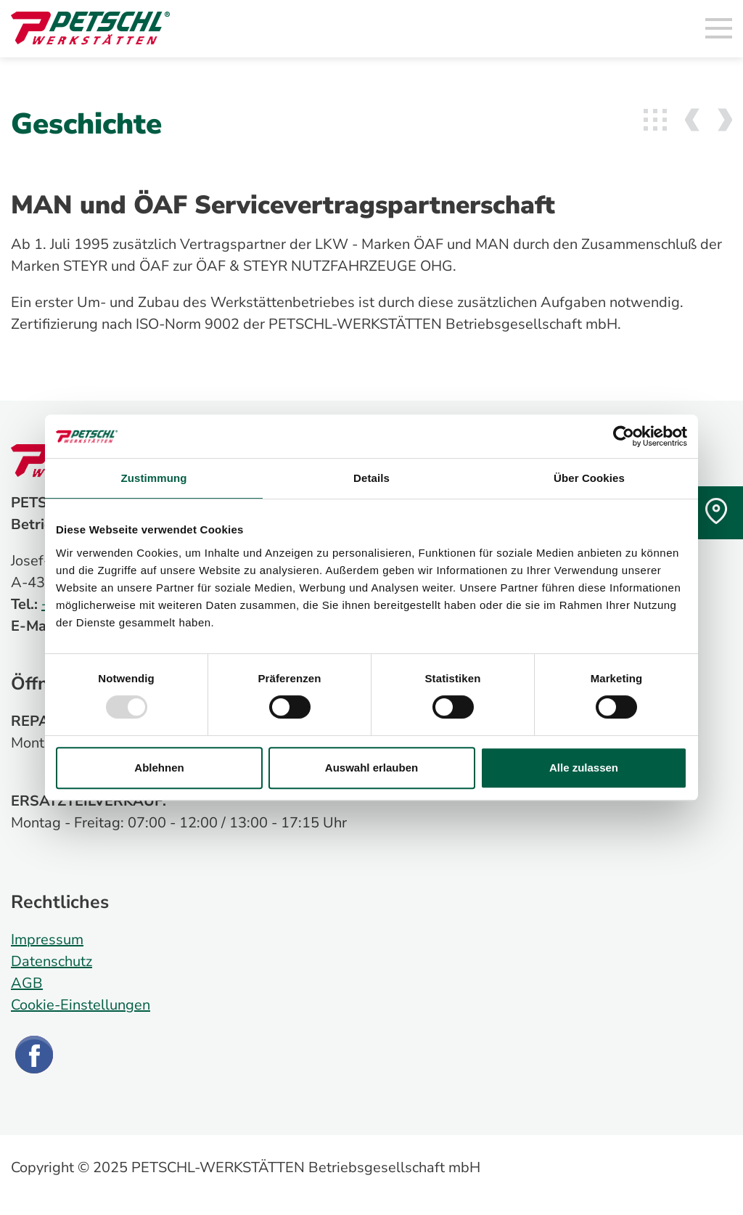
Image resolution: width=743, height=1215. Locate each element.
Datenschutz (51, 961)
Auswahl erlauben (371, 767)
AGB (27, 983)
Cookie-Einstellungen (80, 1005)
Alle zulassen (583, 767)
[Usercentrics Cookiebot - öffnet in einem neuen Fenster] (623, 436)
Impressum (47, 939)
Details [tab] (371, 478)
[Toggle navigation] (719, 29)
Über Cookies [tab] (589, 478)
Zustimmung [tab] (154, 478)
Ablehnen (159, 767)
